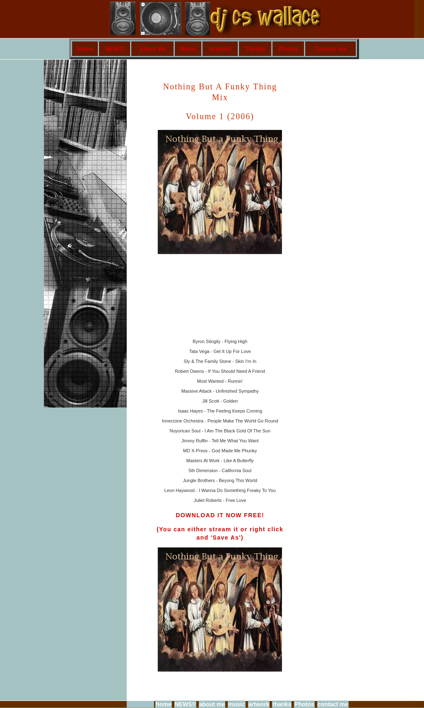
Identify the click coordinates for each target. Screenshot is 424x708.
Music (188, 49)
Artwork (220, 49)
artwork (259, 704)
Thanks (255, 49)
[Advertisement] (310, 197)
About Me (153, 49)
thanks (281, 704)
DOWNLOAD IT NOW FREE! (220, 515)
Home (85, 49)
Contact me (330, 49)
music (236, 704)
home (163, 704)
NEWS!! (185, 704)
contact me (333, 704)
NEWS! (115, 49)
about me (212, 704)
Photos (288, 49)
